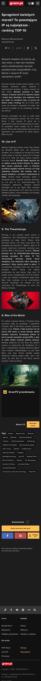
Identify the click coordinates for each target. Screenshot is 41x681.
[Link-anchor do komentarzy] (7, 48)
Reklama (24, 630)
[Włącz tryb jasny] (30, 3)
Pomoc (23, 625)
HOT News (6, 648)
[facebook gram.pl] (11, 610)
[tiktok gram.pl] (6, 610)
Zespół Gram (7, 625)
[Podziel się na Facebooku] (28, 48)
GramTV (5, 652)
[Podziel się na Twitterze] (35, 48)
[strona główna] (16, 3)
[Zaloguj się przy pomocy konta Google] (20, 535)
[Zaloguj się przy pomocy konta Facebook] (7, 535)
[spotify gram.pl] (23, 610)
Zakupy (23, 648)
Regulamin (6, 630)
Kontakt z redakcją (28, 634)
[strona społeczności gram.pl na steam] (29, 610)
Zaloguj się (35, 535)
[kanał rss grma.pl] (35, 610)
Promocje (5, 656)
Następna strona (33, 424)
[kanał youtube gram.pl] (17, 610)
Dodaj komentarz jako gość (20, 528)
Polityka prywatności (10, 634)
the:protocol (25, 652)
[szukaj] (3, 3)
